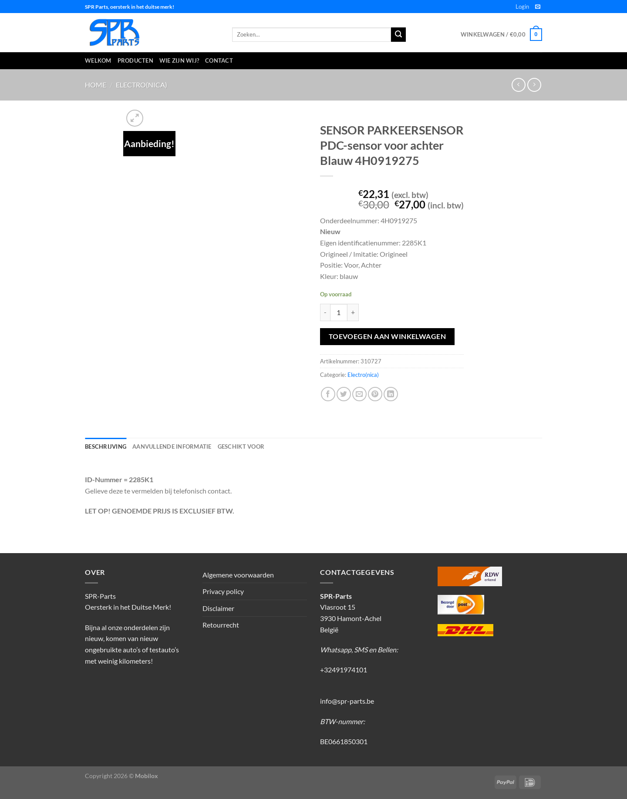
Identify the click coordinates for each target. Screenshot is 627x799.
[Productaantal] (338, 312)
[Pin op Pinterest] (375, 394)
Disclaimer (218, 608)
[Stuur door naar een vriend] (359, 394)
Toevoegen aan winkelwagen (387, 336)
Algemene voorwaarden (238, 575)
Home (95, 85)
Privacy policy (223, 591)
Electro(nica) (141, 85)
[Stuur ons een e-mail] (537, 7)
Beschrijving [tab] (105, 446)
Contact (219, 60)
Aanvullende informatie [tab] (172, 446)
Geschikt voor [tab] (241, 446)
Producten (135, 60)
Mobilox (146, 775)
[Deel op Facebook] (328, 394)
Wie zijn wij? (179, 60)
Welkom (98, 60)
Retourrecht (220, 625)
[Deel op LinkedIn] (391, 394)
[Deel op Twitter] (344, 394)
